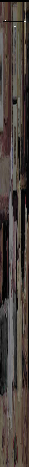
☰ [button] (1, 1)
